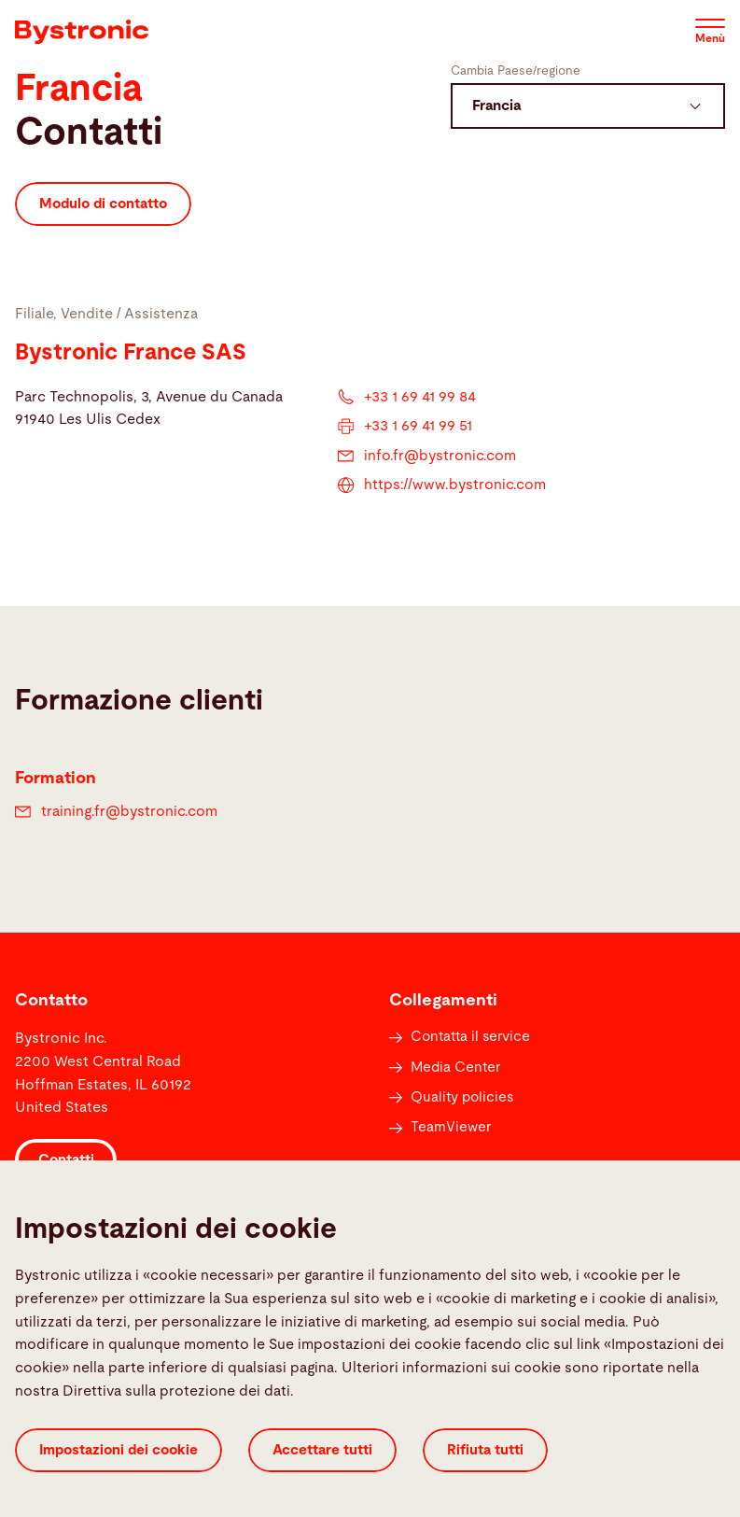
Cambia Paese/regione (515, 70)
